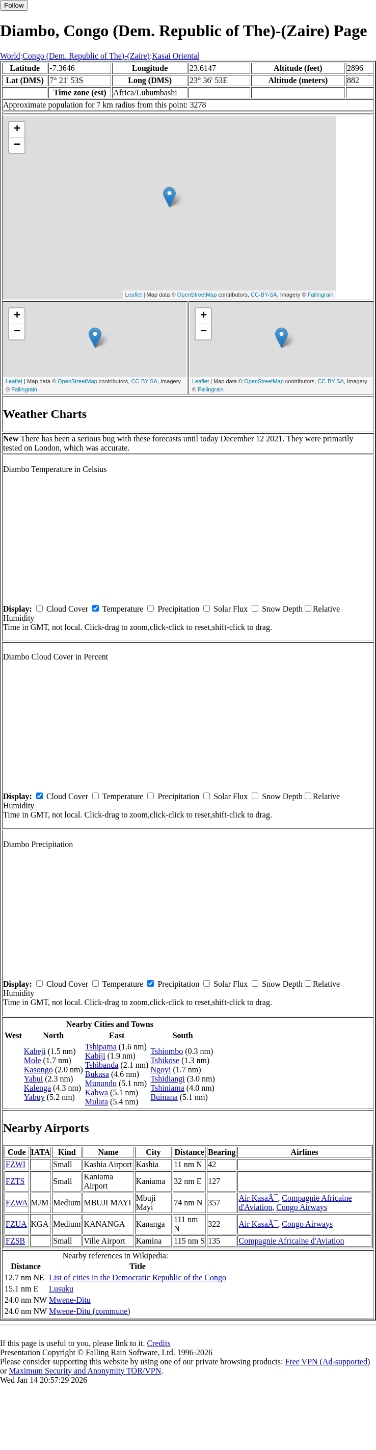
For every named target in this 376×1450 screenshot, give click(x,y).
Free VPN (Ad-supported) (327, 1361)
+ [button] (17, 129)
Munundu (101, 1083)
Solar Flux (230, 608)
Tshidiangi (167, 1078)
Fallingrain (321, 295)
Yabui (33, 1078)
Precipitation (178, 608)
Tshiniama (167, 1088)
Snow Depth (282, 608)
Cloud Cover (67, 608)
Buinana (163, 1097)
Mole (32, 1060)
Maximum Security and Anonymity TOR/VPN (85, 1370)
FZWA (17, 1202)
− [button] (17, 145)
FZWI (15, 1164)
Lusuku (61, 1288)
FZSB (15, 1240)
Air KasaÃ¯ (258, 1198)
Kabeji (35, 1051)
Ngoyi (160, 1069)
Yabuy (34, 1097)
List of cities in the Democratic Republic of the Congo (137, 1277)
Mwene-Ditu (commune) (89, 1311)
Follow (14, 5)
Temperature (123, 608)
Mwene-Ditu (70, 1300)
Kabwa (96, 1092)
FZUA (16, 1224)
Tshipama (101, 1046)
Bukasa (97, 1074)
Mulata (96, 1101)
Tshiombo (166, 1051)
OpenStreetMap (197, 295)
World (10, 55)
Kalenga (37, 1088)
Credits (158, 1343)
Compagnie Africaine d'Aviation (291, 1240)
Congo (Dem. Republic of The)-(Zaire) (86, 55)
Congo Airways (301, 1207)
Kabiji (95, 1055)
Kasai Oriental (175, 55)
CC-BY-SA (264, 295)
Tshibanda (102, 1065)
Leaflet (133, 295)
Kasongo (38, 1069)
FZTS (15, 1181)
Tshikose (164, 1060)
